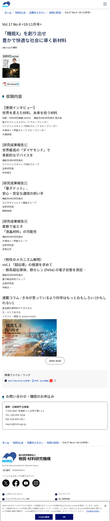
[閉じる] (105, 507)
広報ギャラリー (37, 12)
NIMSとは (20, 12)
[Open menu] (105, 4)
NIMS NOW (55, 12)
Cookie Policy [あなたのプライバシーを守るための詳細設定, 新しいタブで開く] (92, 512)
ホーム (8, 12)
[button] (55, 360)
